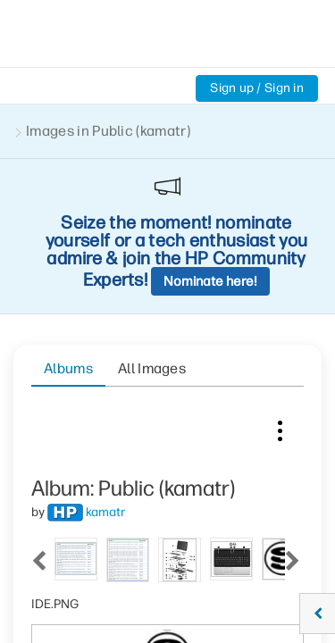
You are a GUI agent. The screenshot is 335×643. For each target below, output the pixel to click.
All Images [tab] (152, 212)
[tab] (63, 401)
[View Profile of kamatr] (106, 355)
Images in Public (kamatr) (108, 130)
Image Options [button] (279, 270)
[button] (244, 585)
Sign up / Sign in (257, 88)
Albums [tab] (68, 212)
